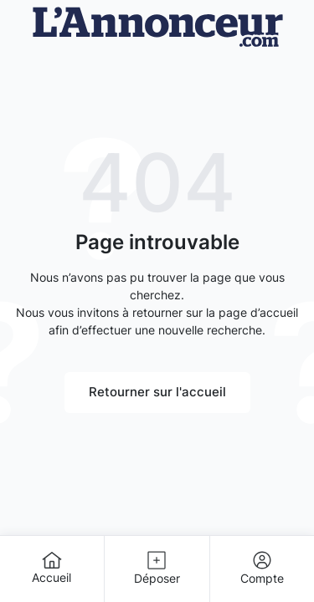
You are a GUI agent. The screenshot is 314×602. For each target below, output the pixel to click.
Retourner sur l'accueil (157, 392)
